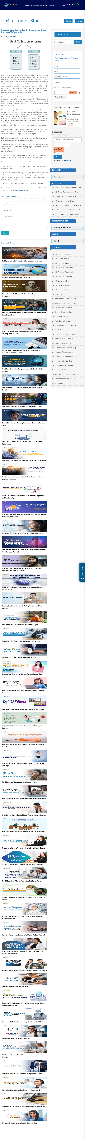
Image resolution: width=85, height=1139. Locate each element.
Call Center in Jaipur (61, 281)
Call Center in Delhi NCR (63, 277)
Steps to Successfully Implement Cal (68, 205)
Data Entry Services (61, 330)
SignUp (79, 21)
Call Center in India (32, 5)
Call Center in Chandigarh (63, 272)
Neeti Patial (12, 37)
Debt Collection (60, 383)
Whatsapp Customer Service (64, 379)
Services (52, 5)
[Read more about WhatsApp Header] (77, 6)
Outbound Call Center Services (65, 303)
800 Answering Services (63, 361)
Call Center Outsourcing (63, 254)
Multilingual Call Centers (63, 365)
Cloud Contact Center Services (65, 370)
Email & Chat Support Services (65, 357)
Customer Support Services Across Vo (68, 197)
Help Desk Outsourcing (63, 312)
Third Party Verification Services (66, 334)
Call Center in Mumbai (62, 285)
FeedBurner (67, 160)
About (58, 5)
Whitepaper (58, 107)
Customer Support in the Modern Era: (68, 210)
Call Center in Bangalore (63, 290)
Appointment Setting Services (65, 325)
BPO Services (59, 294)
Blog (63, 5)
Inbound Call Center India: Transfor (67, 214)
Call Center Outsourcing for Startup (67, 192)
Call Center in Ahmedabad (64, 268)
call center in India (13, 197)
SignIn (68, 21)
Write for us (62, 34)
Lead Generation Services (63, 339)
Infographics (76, 107)
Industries (44, 5)
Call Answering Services (63, 308)
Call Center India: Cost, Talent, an (66, 201)
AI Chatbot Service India (63, 317)
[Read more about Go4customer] (10, 5)
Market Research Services (63, 343)
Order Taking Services (62, 321)
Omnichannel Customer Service (66, 374)
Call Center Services (61, 259)
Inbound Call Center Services (65, 299)
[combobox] (58, 76)
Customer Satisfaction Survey (65, 348)
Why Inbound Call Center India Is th (67, 188)
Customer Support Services (64, 352)
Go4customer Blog (20, 21)
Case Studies (67, 107)
